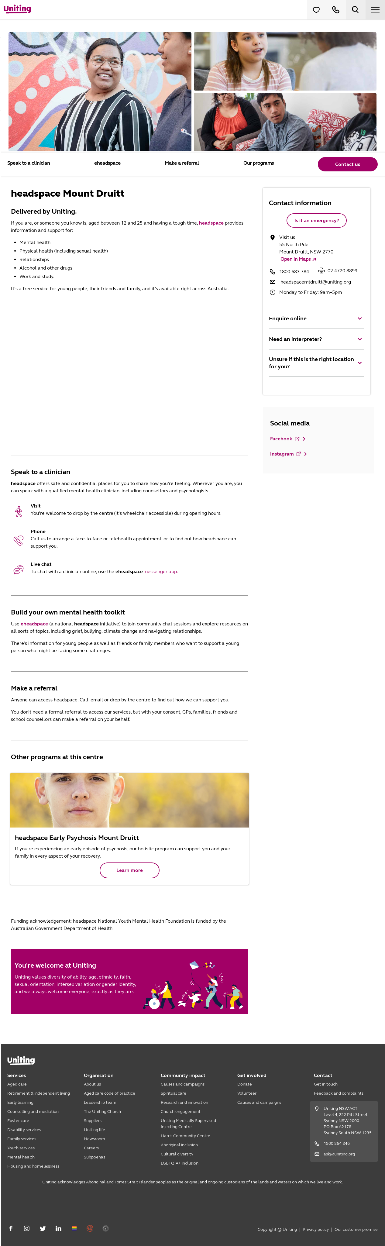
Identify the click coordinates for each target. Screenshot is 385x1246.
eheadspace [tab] (107, 163)
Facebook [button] (285, 439)
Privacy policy (316, 1229)
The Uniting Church (102, 1111)
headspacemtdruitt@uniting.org (315, 282)
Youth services (21, 1148)
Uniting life (94, 1129)
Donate (244, 1084)
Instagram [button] (286, 454)
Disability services (24, 1129)
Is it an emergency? (316, 220)
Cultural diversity (177, 1154)
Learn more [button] (129, 870)
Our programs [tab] (257, 163)
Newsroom (94, 1138)
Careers (91, 1148)
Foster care (18, 1120)
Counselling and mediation (33, 1111)
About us (92, 1084)
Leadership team (100, 1102)
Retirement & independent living (38, 1093)
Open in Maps (295, 259)
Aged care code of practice (109, 1093)
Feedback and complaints (338, 1093)
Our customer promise (356, 1229)
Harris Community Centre (185, 1135)
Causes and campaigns (183, 1084)
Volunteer (246, 1093)
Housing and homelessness (33, 1166)
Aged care (17, 1084)
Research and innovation (184, 1102)
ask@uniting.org (339, 1154)
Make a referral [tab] (181, 163)
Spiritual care (173, 1093)
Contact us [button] (347, 164)
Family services (21, 1138)
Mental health (21, 1157)
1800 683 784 (294, 271)
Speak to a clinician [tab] (28, 163)
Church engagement (181, 1111)
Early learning (20, 1102)
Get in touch (326, 1084)
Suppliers (92, 1120)
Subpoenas (94, 1157)
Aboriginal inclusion (179, 1145)
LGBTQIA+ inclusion (179, 1163)
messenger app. (160, 571)
